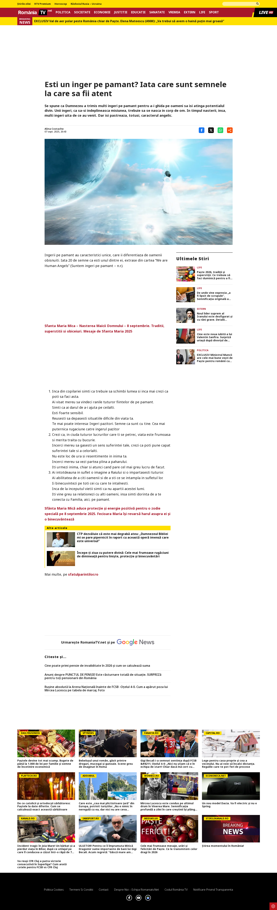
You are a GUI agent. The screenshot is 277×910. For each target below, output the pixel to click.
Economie (102, 12)
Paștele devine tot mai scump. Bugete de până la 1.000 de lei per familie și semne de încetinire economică (45, 763)
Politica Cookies (54, 889)
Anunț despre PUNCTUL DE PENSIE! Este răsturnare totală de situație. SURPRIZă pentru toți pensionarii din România (103, 676)
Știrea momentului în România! (223, 846)
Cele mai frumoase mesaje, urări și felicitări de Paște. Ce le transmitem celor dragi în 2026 (168, 849)
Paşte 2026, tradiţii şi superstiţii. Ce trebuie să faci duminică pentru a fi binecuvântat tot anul (213, 275)
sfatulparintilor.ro (83, 574)
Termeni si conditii (81, 889)
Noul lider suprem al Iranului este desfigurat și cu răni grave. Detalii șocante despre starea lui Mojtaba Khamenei (214, 316)
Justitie (120, 12)
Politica (63, 12)
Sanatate (157, 12)
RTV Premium (42, 3)
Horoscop (61, 3)
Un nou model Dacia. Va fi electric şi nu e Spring (229, 805)
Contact (104, 889)
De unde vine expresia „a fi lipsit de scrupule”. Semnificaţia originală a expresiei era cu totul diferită (214, 296)
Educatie (138, 12)
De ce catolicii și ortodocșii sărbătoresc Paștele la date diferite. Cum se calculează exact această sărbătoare (43, 806)
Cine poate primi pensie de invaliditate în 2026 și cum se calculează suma (97, 665)
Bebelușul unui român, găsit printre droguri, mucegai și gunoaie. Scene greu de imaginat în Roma (106, 763)
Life (202, 12)
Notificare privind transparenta (213, 889)
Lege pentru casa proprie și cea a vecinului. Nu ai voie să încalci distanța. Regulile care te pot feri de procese (228, 763)
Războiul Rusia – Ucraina (86, 3)
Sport (214, 12)
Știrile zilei (24, 3)
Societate (82, 12)
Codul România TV (176, 889)
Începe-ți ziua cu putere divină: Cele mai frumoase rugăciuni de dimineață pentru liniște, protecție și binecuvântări (123, 554)
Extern (189, 12)
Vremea (174, 12)
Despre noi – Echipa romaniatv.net (136, 889)
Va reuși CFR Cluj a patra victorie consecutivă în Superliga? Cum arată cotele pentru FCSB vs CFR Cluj (42, 864)
